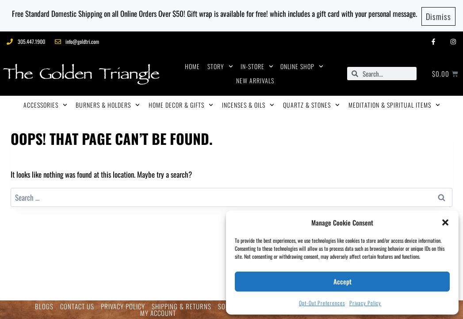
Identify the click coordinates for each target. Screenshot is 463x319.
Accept (342, 281)
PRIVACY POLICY (123, 306)
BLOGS (44, 306)
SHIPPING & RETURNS (181, 306)
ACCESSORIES (45, 102)
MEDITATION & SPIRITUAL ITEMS (394, 102)
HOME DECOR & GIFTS (181, 102)
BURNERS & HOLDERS (108, 102)
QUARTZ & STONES (311, 102)
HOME (192, 63)
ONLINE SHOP (301, 63)
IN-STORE (257, 63)
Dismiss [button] (438, 14)
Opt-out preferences (322, 303)
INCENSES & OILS (248, 102)
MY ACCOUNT (158, 313)
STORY (220, 63)
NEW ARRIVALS (255, 77)
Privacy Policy (365, 303)
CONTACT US (77, 306)
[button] (445, 222)
